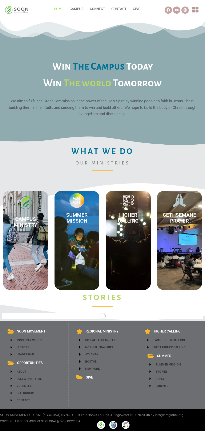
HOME (58, 9)
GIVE (136, 9)
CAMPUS (77, 9)
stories (102, 301)
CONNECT (97, 9)
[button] (197, 12)
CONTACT (118, 9)
